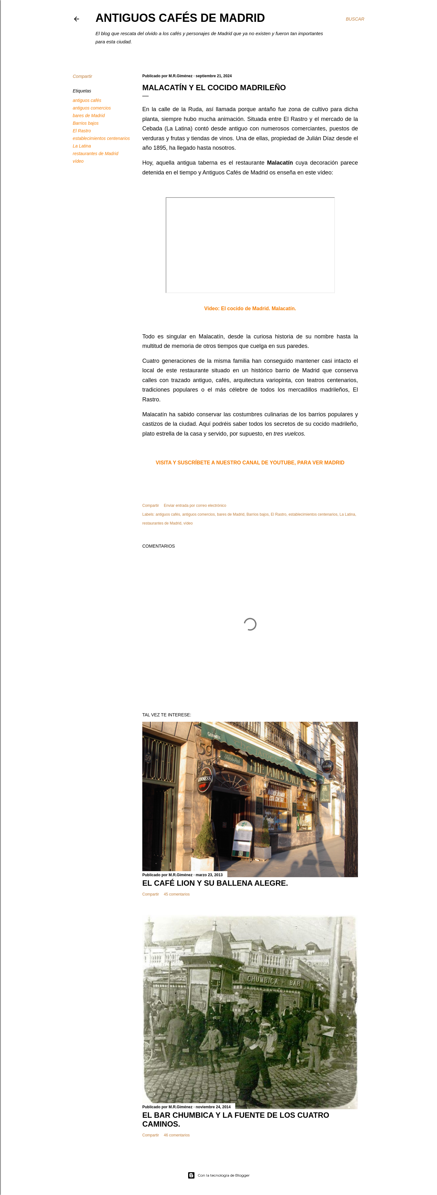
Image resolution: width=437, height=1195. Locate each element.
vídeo (78, 161)
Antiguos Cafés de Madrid (180, 17)
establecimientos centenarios (101, 138)
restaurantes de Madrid (95, 153)
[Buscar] (355, 19)
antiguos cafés (87, 100)
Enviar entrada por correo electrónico (195, 505)
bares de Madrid (89, 115)
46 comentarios (177, 1135)
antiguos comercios (92, 107)
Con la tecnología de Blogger (219, 1175)
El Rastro (82, 130)
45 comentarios (177, 894)
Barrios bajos (86, 123)
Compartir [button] (82, 76)
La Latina (82, 145)
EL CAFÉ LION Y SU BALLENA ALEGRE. (215, 883)
